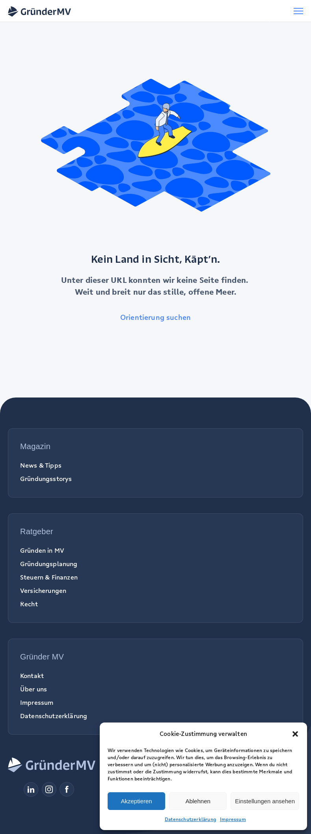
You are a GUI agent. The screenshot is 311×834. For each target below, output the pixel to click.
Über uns (33, 689)
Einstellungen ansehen (265, 801)
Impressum (233, 819)
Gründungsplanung (49, 563)
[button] (295, 734)
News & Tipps (40, 465)
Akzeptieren (136, 801)
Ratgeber (36, 531)
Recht (29, 604)
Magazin (35, 446)
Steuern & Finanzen (49, 577)
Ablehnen (197, 801)
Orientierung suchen (155, 317)
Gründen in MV (42, 550)
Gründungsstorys (46, 478)
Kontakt (32, 675)
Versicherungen (43, 590)
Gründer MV (42, 656)
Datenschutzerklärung (190, 819)
